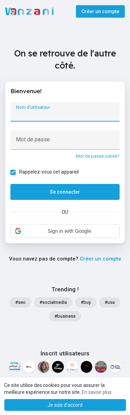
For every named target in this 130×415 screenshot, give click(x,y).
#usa (110, 302)
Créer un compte (100, 11)
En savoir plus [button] (97, 392)
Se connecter (65, 192)
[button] (65, 231)
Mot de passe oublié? (98, 156)
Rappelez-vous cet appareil (49, 172)
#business (65, 316)
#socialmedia (53, 302)
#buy (86, 302)
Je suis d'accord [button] (65, 405)
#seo (20, 302)
